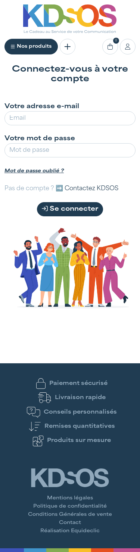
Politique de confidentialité (70, 506)
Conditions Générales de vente (70, 514)
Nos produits (31, 46)
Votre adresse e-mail (41, 107)
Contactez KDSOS (91, 189)
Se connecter (70, 209)
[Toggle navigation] (67, 46)
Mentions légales (70, 498)
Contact (70, 523)
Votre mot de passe (39, 139)
